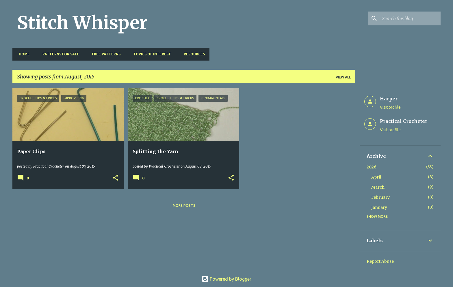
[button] (115, 178)
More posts (184, 205)
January (379, 207)
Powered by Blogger (226, 279)
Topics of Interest (150, 54)
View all (343, 77)
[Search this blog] (410, 18)
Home (22, 54)
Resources (192, 54)
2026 (371, 167)
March (378, 187)
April (376, 177)
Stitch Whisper (82, 23)
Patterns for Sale (59, 54)
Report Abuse (380, 261)
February (380, 197)
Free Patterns (104, 54)
